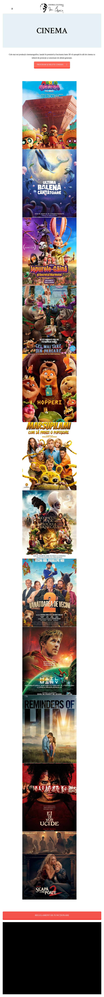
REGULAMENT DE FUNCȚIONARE (52, 915)
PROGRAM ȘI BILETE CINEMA (52, 65)
